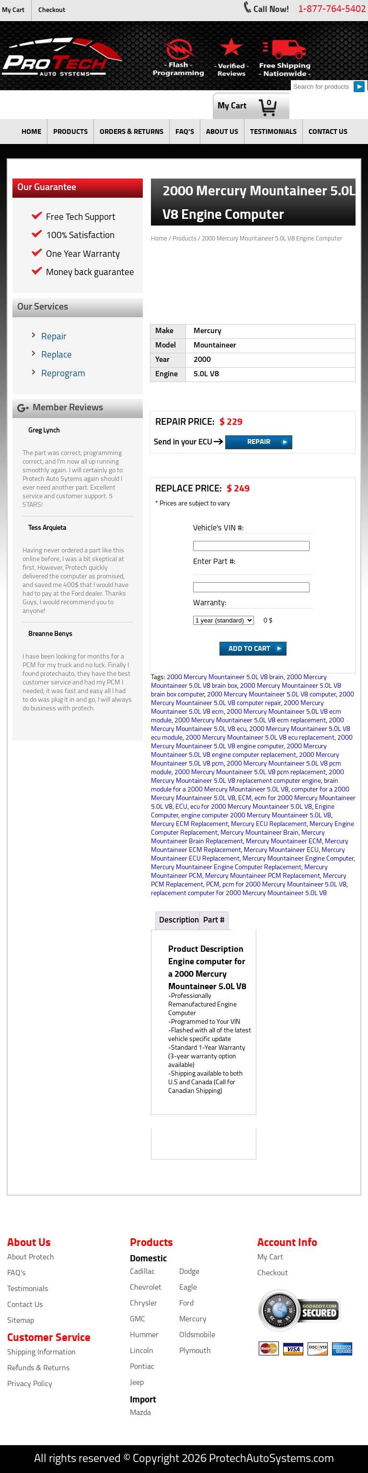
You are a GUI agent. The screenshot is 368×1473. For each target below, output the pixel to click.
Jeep (137, 1383)
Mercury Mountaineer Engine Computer (298, 858)
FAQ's (16, 1273)
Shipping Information (41, 1352)
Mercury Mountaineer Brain (259, 833)
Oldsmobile (197, 1335)
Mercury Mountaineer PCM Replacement (262, 876)
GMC (137, 1319)
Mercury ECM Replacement (189, 824)
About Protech (30, 1257)
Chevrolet (145, 1288)
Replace (56, 355)
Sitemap (20, 1321)
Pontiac (142, 1367)
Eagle (188, 1288)
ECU (181, 807)
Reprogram (63, 374)
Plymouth (195, 1351)
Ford (186, 1303)
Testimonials (27, 1289)
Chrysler (143, 1303)
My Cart (13, 10)
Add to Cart (249, 648)
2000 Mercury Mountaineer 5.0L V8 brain (225, 677)
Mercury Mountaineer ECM (284, 841)
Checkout (51, 10)
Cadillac (142, 1272)
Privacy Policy (29, 1384)
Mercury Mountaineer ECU (281, 850)
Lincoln (141, 1351)
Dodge (189, 1272)
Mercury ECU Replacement (269, 824)
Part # (214, 920)
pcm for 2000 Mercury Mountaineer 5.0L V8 (284, 884)
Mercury (193, 1319)
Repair (54, 337)
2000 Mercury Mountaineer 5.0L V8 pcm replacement (250, 772)
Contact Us (25, 1305)
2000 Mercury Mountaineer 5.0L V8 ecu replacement (259, 738)
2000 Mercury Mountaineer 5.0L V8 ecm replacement (250, 720)
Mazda (140, 1413)
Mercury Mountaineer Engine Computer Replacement (226, 867)
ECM (245, 798)
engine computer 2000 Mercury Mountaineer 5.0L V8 (256, 815)
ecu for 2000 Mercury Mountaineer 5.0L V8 (251, 807)
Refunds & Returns (38, 1368)
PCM (212, 884)
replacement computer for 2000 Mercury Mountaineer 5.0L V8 (239, 893)
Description (179, 920)
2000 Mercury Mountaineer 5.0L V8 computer (271, 694)
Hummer (144, 1335)
